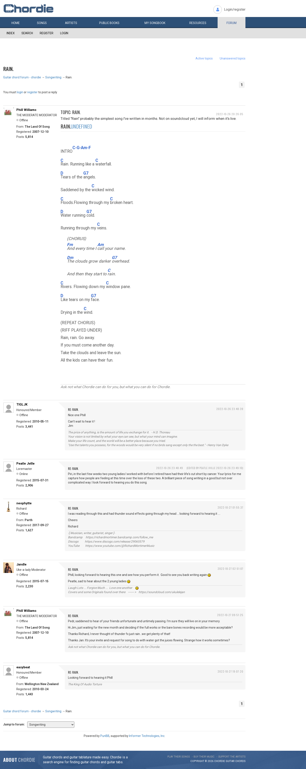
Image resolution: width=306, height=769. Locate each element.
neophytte (24, 503)
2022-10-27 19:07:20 (230, 671)
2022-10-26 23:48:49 (169, 468)
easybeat (23, 667)
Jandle (21, 564)
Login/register (234, 9)
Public (109, 23)
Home (15, 23)
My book (154, 23)
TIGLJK (21, 404)
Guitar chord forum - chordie (22, 77)
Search (27, 33)
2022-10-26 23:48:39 (229, 409)
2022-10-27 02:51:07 (230, 568)
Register (46, 33)
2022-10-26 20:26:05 (229, 114)
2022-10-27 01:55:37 (230, 507)
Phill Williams (26, 110)
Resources (197, 23)
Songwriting (53, 77)
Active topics (204, 58)
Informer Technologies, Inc (146, 736)
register (32, 92)
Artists (71, 23)
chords (240, 761)
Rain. (8, 68)
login (20, 92)
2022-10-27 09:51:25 (230, 615)
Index (11, 33)
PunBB (104, 736)
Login (64, 33)
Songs (42, 23)
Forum (232, 23)
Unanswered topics (232, 58)
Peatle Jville (25, 463)
